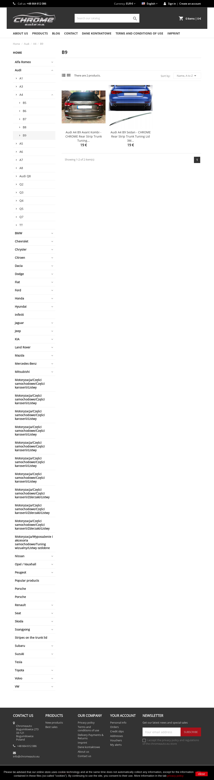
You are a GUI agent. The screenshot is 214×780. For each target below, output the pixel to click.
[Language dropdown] (150, 3)
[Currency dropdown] (130, 3)
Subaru (20, 646)
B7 (24, 119)
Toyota (19, 670)
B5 (24, 103)
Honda (19, 298)
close (201, 774)
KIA (17, 339)
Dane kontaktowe (96, 33)
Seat (18, 613)
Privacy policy (86, 722)
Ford (18, 290)
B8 (24, 127)
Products (40, 33)
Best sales (51, 727)
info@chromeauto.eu (26, 756)
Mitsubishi (22, 372)
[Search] (107, 18)
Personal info (118, 722)
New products (54, 722)
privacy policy (175, 775)
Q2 (21, 184)
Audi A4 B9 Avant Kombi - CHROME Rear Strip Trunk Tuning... (83, 136)
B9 (24, 135)
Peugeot (20, 572)
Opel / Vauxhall (25, 564)
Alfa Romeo (23, 62)
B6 (24, 111)
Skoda (19, 621)
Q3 (21, 192)
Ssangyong (22, 629)
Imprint (173, 33)
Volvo (18, 678)
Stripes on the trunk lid (31, 638)
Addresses (116, 736)
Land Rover (23, 347)
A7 (21, 160)
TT (21, 225)
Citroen (20, 258)
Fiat (17, 282)
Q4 (21, 201)
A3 (21, 86)
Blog (56, 33)
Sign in (172, 3)
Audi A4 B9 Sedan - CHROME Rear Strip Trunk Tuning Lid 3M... (131, 136)
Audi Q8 (25, 176)
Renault (20, 605)
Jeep (18, 331)
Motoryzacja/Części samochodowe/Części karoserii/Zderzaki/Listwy (32, 493)
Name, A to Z (187, 75)
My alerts (116, 745)
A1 (21, 78)
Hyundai (21, 306)
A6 (21, 152)
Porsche (20, 589)
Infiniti (19, 315)
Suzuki (19, 654)
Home (17, 53)
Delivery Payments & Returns (90, 736)
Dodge (19, 274)
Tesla (18, 662)
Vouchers (116, 740)
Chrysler (21, 249)
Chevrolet (21, 241)
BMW (18, 233)
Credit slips (117, 731)
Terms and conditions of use (139, 33)
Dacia (19, 266)
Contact (71, 33)
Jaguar (19, 323)
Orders (114, 727)
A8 (21, 168)
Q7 (21, 217)
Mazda (19, 355)
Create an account (190, 3)
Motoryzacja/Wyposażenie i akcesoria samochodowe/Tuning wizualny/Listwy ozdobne (34, 542)
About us (20, 33)
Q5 (21, 209)
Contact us (84, 756)
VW (17, 686)
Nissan (19, 556)
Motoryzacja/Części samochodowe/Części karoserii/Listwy (30, 383)
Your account (123, 715)
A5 (21, 143)
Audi (18, 70)
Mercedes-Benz (26, 364)
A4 (21, 95)
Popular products (27, 580)
